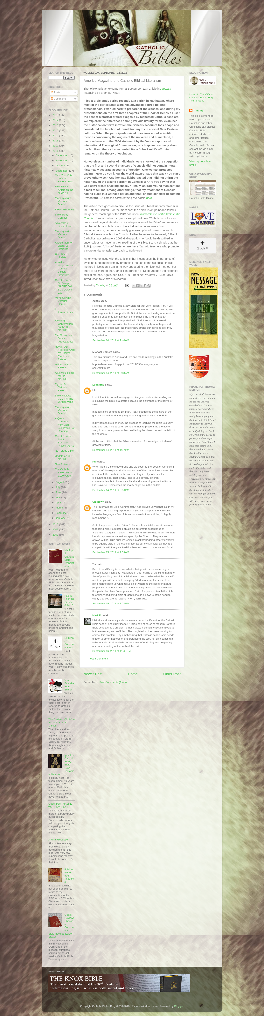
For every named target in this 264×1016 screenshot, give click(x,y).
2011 (55, 150)
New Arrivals (62, 464)
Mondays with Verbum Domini (63, 201)
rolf (94, 461)
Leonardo (98, 384)
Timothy (198, 110)
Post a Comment (98, 658)
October (61, 165)
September (62, 170)
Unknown (98, 501)
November (62, 160)
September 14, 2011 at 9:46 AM (110, 340)
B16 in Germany (64, 209)
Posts (55, 92)
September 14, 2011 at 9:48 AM (110, 373)
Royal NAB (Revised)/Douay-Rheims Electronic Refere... (65, 353)
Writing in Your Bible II (63, 366)
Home (133, 674)
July (58, 487)
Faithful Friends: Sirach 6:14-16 (69, 600)
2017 (55, 120)
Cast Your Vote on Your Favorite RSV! (64, 178)
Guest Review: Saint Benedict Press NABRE (64, 441)
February (61, 512)
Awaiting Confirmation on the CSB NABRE (64, 325)
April (59, 502)
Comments (58, 98)
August (60, 482)
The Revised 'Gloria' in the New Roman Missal (61, 722)
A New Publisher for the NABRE (64, 375)
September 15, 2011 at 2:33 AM (110, 552)
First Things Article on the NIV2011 (64, 189)
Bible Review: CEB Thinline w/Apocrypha (64, 398)
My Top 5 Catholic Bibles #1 (62, 387)
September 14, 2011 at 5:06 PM (110, 490)
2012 (55, 145)
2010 (55, 524)
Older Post (172, 674)
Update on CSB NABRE (64, 458)
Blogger (178, 1006)
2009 (55, 529)
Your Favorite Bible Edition (69, 685)
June (59, 492)
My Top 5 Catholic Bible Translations (69, 558)
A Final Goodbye (58, 839)
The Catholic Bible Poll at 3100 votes (63, 472)
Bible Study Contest (61, 216)
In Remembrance (64, 312)
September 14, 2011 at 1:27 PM (110, 449)
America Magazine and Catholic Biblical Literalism (64, 268)
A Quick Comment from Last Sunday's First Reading (64, 425)
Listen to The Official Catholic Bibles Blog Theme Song (201, 97)
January (61, 517)
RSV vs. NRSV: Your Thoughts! (69, 876)
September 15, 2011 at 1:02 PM (110, 603)
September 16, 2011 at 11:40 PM (111, 651)
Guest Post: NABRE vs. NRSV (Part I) (60, 805)
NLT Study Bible (64, 450)
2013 (55, 140)
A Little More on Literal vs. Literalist (64, 245)
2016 (55, 125)
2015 (55, 130)
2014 (55, 135)
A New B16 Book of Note (64, 225)
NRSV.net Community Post (69, 642)
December (62, 155)
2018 (55, 115)
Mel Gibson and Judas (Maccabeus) (64, 338)
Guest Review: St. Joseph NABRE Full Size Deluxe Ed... (63, 286)
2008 (55, 534)
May (58, 497)
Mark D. (97, 615)
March (60, 507)
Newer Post (92, 674)
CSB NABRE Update (62, 255)
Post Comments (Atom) (113, 682)
